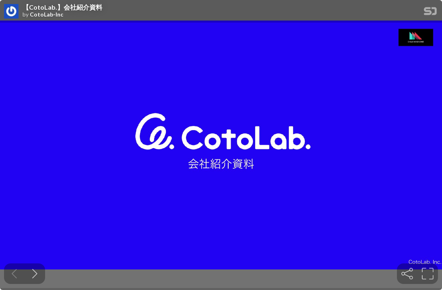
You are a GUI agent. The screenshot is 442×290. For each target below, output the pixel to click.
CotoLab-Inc (46, 14)
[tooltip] (407, 274)
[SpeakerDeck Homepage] (430, 13)
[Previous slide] (14, 274)
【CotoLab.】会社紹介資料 (62, 7)
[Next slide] (35, 274)
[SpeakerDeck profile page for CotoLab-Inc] (11, 11)
